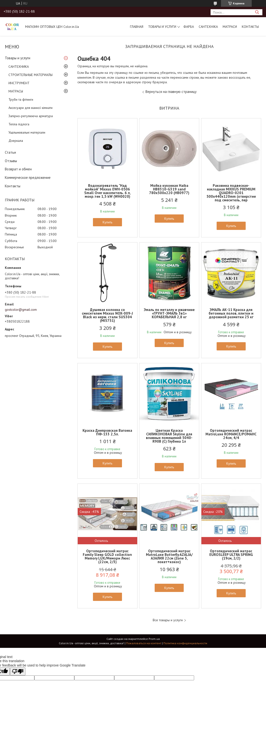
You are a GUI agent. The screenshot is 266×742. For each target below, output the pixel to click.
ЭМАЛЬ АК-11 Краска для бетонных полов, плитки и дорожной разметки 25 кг (231, 313)
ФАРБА (188, 26)
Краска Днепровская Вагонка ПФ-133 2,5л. (107, 432)
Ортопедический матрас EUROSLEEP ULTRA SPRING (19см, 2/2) (231, 554)
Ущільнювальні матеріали (26, 132)
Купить (107, 222)
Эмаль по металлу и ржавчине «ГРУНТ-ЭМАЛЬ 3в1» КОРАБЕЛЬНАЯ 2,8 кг (169, 313)
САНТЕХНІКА (208, 26)
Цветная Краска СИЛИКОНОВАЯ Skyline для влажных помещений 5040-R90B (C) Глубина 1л (169, 436)
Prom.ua (154, 639)
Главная (136, 26)
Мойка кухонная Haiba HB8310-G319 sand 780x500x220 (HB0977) (169, 189)
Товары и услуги (162, 26)
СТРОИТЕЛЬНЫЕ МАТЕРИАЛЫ (30, 75)
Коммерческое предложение (28, 177)
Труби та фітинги (20, 99)
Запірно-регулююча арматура (30, 116)
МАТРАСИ (230, 26)
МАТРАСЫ (15, 91)
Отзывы (11, 161)
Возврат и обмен (18, 169)
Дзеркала (15, 140)
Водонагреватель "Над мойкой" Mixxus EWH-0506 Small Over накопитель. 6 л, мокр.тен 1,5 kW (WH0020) (107, 191)
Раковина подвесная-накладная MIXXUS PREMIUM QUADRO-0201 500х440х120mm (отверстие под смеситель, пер (231, 193)
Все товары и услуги (168, 620)
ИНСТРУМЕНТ (19, 83)
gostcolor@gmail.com (21, 309)
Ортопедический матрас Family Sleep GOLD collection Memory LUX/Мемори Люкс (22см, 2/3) (107, 556)
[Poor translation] (17, 671)
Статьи (10, 152)
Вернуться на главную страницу (171, 91)
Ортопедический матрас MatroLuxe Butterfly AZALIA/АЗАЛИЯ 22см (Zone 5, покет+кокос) (169, 556)
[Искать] (256, 12)
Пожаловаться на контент (143, 643)
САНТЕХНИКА (18, 66)
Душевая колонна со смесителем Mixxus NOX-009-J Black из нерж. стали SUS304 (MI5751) (107, 315)
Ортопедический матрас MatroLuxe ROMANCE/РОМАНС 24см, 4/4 (231, 434)
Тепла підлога (18, 124)
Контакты (250, 26)
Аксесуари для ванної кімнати (30, 108)
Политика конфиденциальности (185, 643)
